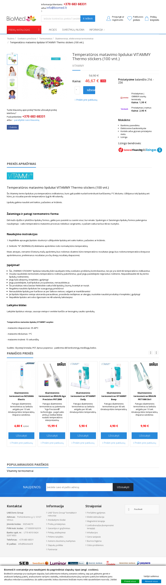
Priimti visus (130, 581)
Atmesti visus (151, 581)
